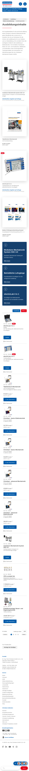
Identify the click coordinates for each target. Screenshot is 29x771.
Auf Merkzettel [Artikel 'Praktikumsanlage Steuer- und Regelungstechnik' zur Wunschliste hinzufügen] (7, 626)
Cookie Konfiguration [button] (7, 693)
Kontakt (4, 701)
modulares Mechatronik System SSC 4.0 (13, 92)
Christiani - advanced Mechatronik (14, 482)
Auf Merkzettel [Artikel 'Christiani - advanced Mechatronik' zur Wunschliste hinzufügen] (7, 498)
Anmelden (20, 4)
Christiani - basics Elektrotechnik (14, 418)
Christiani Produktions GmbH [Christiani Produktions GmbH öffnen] (9, 725)
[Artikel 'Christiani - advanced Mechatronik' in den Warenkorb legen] (10, 494)
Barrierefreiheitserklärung (8, 699)
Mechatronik (15, 10)
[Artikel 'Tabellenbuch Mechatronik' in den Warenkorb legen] (10, 400)
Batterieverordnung (7, 695)
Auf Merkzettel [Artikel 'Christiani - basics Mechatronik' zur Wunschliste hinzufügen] (7, 467)
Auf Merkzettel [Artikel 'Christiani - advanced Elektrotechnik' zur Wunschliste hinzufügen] (7, 531)
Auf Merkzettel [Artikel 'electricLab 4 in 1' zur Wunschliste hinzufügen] (7, 372)
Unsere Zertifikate (8, 738)
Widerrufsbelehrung (7, 682)
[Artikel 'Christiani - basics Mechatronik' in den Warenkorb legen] (10, 463)
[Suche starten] (3, 768)
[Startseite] (6, 19)
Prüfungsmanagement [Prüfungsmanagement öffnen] (8, 715)
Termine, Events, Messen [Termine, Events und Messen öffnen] (8, 717)
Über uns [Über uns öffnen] (4, 723)
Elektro (5, 10)
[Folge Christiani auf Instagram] (16, 748)
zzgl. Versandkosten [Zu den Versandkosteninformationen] (12, 734)
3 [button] (15, 635)
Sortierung (16, 310)
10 (25, 632)
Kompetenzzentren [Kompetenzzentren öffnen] (7, 713)
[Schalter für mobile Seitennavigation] (24, 768)
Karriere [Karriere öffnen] (4, 711)
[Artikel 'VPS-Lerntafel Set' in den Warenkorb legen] (10, 591)
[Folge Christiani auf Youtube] (10, 748)
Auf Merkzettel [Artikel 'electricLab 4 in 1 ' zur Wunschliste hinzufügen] (7, 341)
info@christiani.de (10, 669)
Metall (9, 10)
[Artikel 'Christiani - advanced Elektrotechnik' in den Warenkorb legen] (10, 528)
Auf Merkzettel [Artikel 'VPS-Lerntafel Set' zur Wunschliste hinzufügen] (7, 594)
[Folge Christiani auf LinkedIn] (6, 748)
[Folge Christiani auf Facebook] (3, 748)
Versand (4, 678)
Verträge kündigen (7, 691)
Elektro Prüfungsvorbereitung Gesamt (12, 230)
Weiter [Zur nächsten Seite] (24, 635)
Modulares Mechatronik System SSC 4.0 (14, 251)
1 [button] (11, 635)
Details (7, 337)
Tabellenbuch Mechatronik (9, 139)
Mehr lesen (7, 261)
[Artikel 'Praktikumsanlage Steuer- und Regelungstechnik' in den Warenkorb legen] (10, 622)
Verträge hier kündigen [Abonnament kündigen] (10, 648)
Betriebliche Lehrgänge (14, 273)
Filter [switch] (23, 310)
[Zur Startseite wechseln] (7, 2)
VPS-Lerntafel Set (9, 577)
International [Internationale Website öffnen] (5, 721)
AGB (3, 680)
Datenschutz (5, 688)
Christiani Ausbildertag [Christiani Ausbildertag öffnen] (8, 719)
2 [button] (13, 635)
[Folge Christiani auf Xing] (13, 748)
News (3, 676)
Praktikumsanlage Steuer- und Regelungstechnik (13, 610)
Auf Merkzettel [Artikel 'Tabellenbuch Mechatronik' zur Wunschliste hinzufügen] (7, 403)
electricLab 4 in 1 (7, 183)
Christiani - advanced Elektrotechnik (10, 514)
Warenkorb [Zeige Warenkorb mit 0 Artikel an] (25, 4)
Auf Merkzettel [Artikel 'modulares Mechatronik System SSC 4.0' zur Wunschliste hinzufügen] (7, 562)
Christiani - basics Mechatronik (13, 450)
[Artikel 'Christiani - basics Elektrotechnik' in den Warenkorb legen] (10, 431)
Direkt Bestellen (6, 703)
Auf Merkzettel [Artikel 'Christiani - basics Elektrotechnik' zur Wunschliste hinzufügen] (7, 435)
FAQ (3, 705)
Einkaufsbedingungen (7, 697)
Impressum (5, 689)
